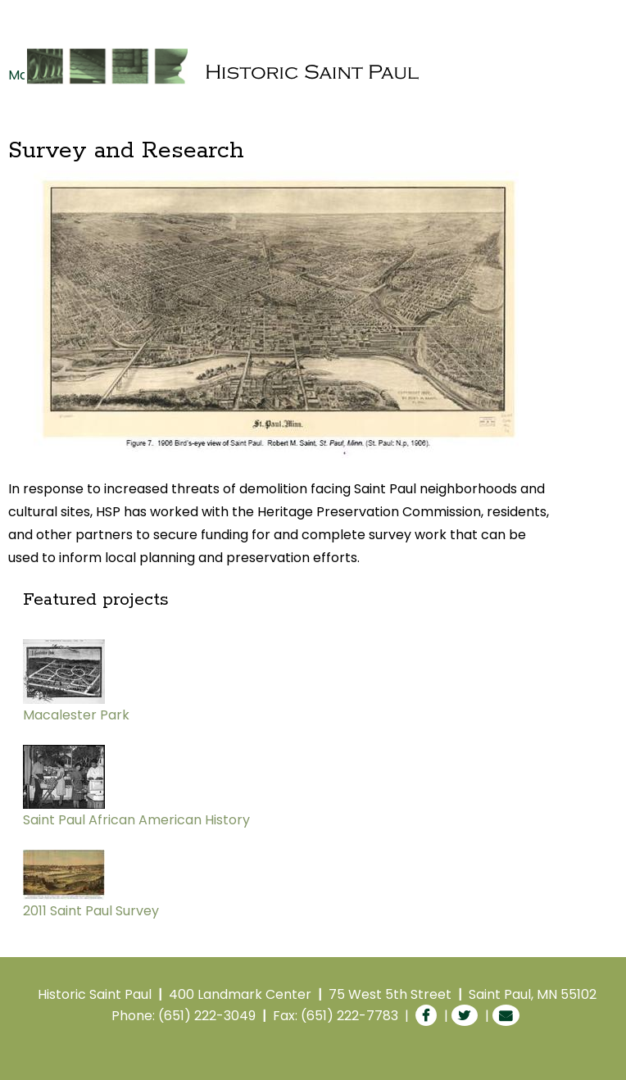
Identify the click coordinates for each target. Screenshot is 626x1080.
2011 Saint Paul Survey (91, 910)
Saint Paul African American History (136, 819)
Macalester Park (76, 715)
